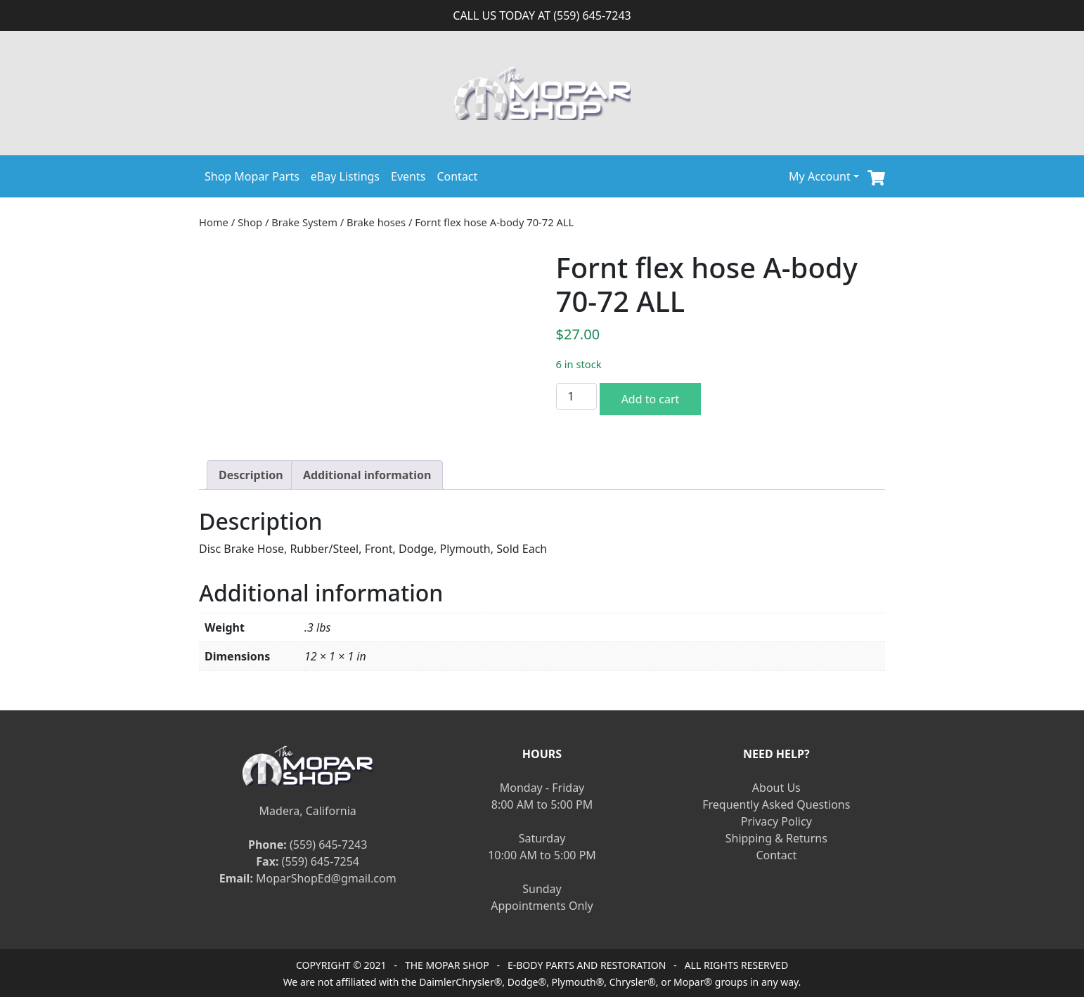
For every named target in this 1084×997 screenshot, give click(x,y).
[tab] (251, 475)
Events (408, 176)
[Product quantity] (576, 396)
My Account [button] (820, 176)
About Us (776, 787)
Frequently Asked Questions (776, 804)
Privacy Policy (776, 821)
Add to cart (650, 399)
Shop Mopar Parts (252, 176)
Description (251, 475)
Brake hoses (376, 222)
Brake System (304, 222)
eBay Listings (345, 176)
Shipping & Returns (776, 838)
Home (213, 222)
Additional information (367, 475)
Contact (457, 176)
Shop (250, 222)
